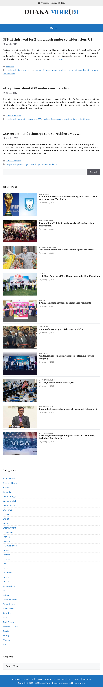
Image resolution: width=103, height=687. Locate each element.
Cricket (6, 518)
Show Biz (7, 613)
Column (6, 514)
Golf (42, 274)
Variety (6, 635)
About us (61, 679)
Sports (6, 617)
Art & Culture (9, 478)
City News (7, 509)
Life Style (7, 581)
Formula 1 (7, 559)
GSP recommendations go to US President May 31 (42, 133)
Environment (8, 532)
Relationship (8, 608)
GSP (39, 119)
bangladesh (11, 70)
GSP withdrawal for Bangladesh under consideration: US (47, 39)
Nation (6, 595)
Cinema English (9, 500)
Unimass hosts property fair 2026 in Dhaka (61, 329)
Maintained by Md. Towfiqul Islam (27, 679)
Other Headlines (13, 115)
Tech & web (8, 622)
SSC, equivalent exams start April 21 (58, 382)
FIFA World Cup (10, 545)
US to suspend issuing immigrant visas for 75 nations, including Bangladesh (67, 436)
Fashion (6, 536)
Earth (5, 523)
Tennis (6, 631)
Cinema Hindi (9, 505)
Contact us (50, 679)
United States (9, 73)
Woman (6, 640)
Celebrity (7, 492)
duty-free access (25, 70)
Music (5, 590)
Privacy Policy (74, 679)
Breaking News (10, 483)
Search (94, 171)
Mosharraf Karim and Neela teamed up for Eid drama (67, 249)
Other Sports (9, 604)
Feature (6, 541)
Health (6, 577)
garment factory (41, 70)
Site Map (87, 679)
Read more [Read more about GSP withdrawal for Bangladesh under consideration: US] (58, 59)
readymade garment (88, 70)
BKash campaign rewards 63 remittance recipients (65, 302)
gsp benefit (73, 70)
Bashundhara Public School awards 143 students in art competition (67, 224)
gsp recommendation (47, 164)
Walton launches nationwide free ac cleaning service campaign (66, 357)
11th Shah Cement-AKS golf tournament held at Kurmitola (69, 276)
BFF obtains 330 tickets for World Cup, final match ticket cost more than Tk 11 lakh (68, 197)
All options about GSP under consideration (36, 88)
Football (44, 194)
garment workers (58, 70)
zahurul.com (80, 683)
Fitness (6, 550)
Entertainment (9, 527)
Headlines (7, 572)
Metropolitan (47, 221)
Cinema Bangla (9, 496)
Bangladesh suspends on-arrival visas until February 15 (68, 408)
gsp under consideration (65, 119)
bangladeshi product (27, 119)
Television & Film (48, 247)
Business (10, 66)
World (5, 644)
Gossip (6, 568)
